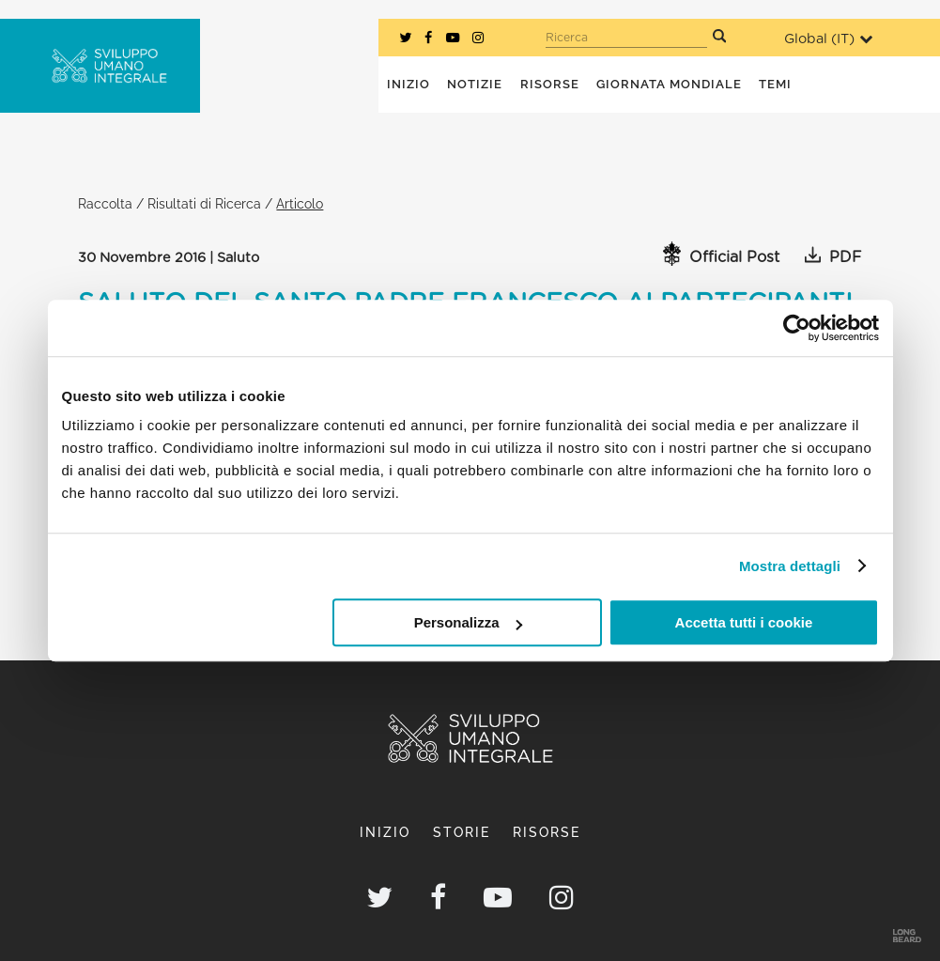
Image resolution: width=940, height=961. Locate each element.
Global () (828, 39)
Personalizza (468, 622)
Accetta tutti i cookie (744, 622)
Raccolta (105, 203)
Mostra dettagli (789, 566)
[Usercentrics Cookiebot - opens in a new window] (797, 328)
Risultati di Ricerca (204, 203)
